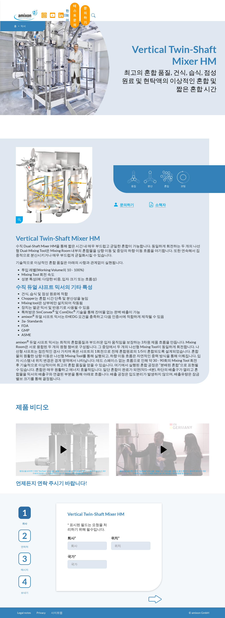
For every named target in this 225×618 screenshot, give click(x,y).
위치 (115, 538)
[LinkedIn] (65, 10)
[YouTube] (56, 10)
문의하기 (191, 10)
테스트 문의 (166, 10)
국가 (72, 556)
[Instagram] (48, 10)
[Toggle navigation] (112, 11)
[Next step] (155, 599)
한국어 (145, 11)
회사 (72, 538)
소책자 (157, 204)
